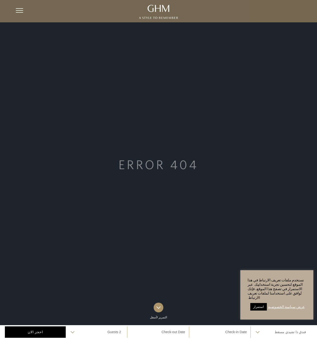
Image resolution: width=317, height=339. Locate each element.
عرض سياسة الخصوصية (286, 307)
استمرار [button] (258, 307)
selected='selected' (281, 332)
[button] (19, 10)
